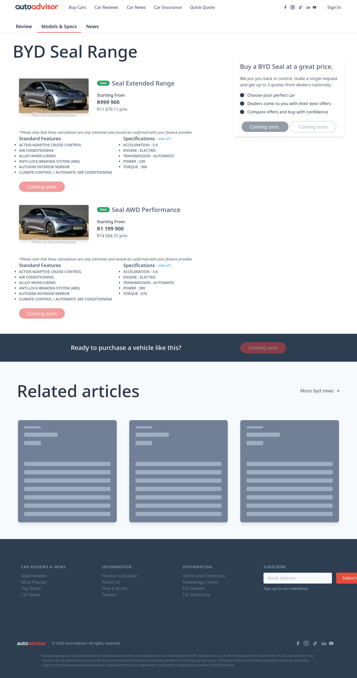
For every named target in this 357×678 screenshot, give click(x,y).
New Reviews (33, 576)
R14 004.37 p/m (112, 236)
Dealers (109, 594)
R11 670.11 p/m (112, 109)
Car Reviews (107, 7)
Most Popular (34, 582)
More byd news (320, 391)
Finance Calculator (120, 576)
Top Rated (31, 588)
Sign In (334, 7)
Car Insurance (168, 7)
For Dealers (194, 588)
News (92, 26)
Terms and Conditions (204, 576)
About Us (111, 582)
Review (24, 26)
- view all (164, 138)
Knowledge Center (201, 582)
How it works (114, 588)
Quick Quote (202, 7)
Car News (136, 7)
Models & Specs (59, 26)
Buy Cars (77, 7)
